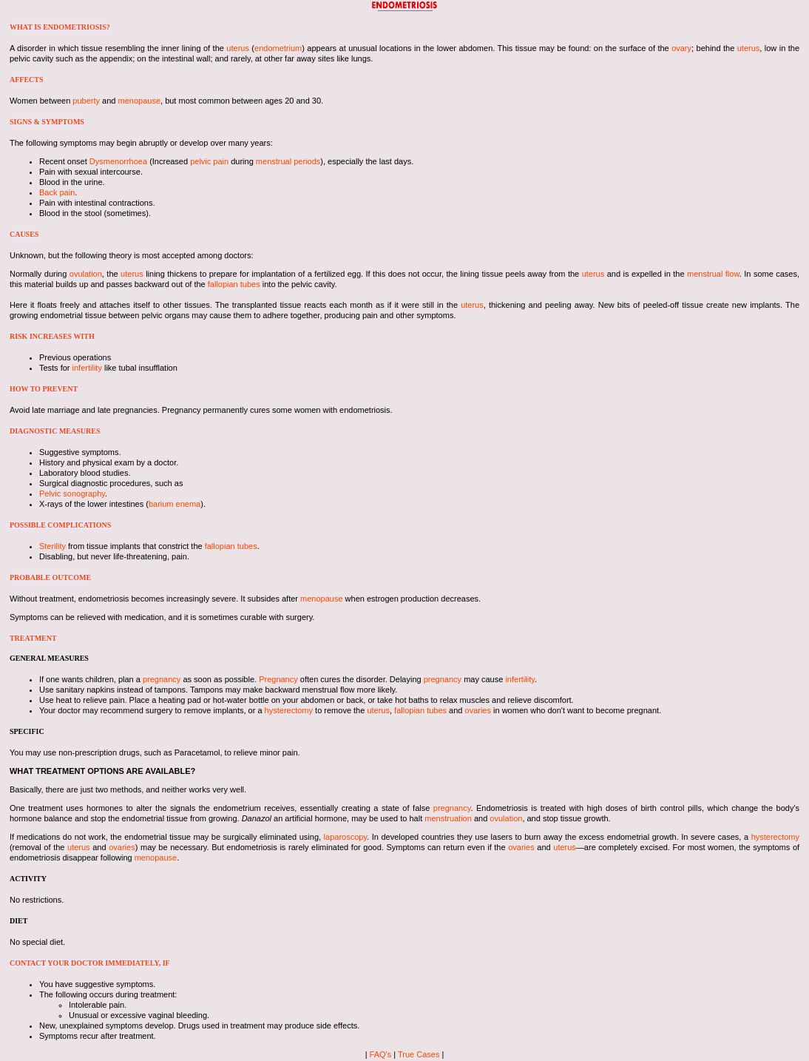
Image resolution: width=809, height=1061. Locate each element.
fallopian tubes (234, 284)
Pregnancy (278, 679)
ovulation (86, 273)
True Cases (418, 1054)
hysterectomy (289, 710)
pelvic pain (209, 161)
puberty (86, 100)
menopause (139, 100)
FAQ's (381, 1054)
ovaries (478, 710)
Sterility (52, 546)
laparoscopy (346, 836)
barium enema (174, 503)
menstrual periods (288, 161)
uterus (237, 48)
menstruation (448, 818)
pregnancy (161, 679)
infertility (87, 367)
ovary (681, 48)
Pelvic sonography (72, 493)
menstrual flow (713, 273)
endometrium (278, 48)
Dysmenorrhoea (118, 161)
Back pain (57, 192)
